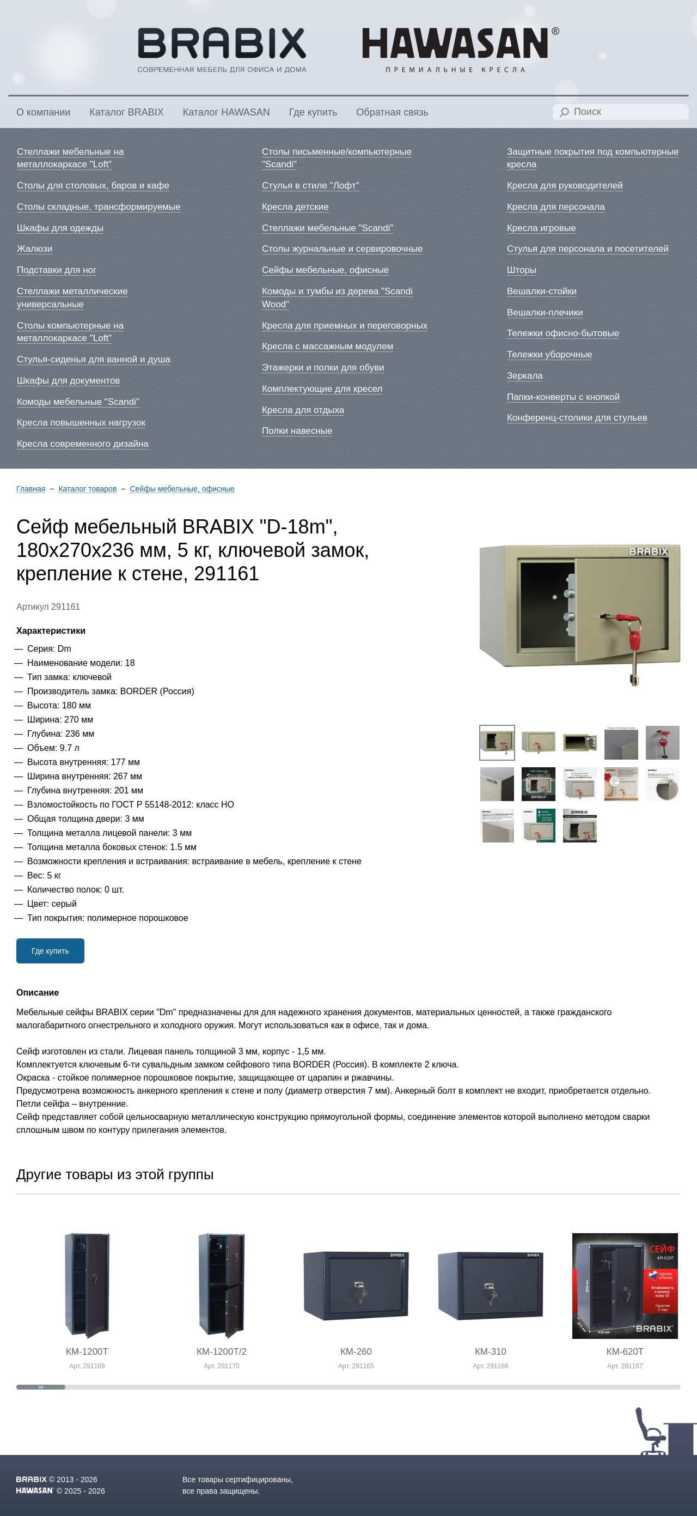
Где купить (50, 951)
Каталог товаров (87, 489)
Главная (30, 489)
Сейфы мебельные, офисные (182, 489)
